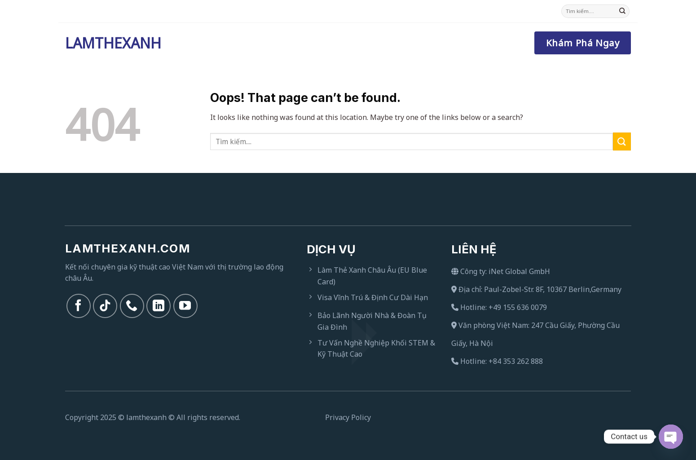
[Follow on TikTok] (105, 306)
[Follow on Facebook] (78, 306)
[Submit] (622, 11)
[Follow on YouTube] (185, 306)
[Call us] (132, 306)
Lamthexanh (110, 43)
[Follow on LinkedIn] (158, 306)
